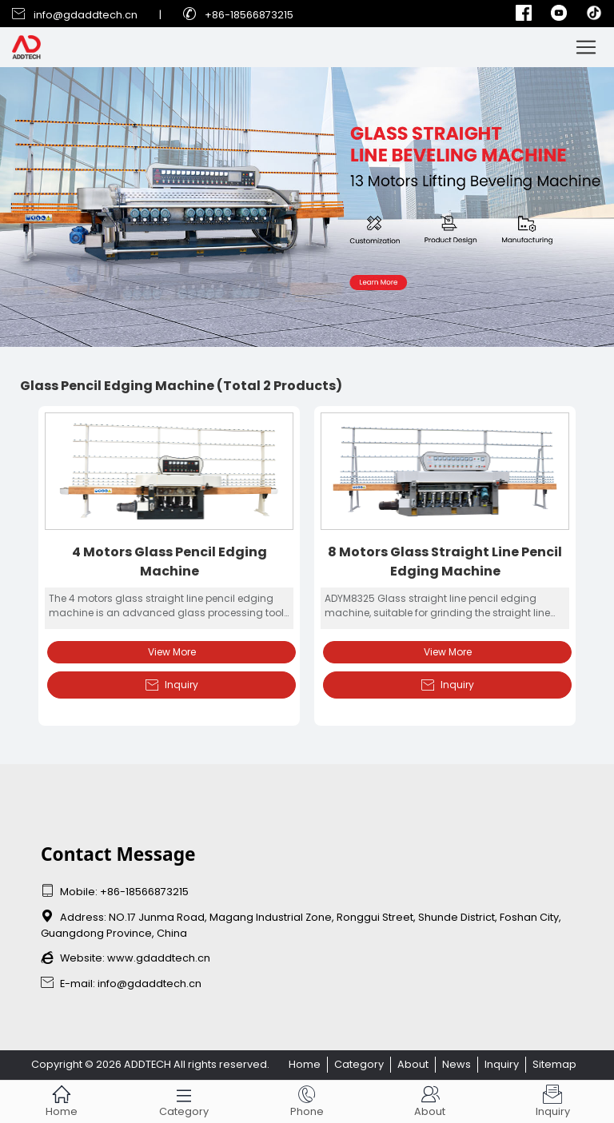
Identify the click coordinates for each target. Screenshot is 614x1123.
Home (305, 1064)
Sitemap (554, 1064)
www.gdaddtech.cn (158, 958)
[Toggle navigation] (586, 47)
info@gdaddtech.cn (86, 15)
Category (359, 1064)
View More (172, 652)
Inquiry (172, 685)
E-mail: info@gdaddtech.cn (121, 983)
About (413, 1064)
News (456, 1064)
